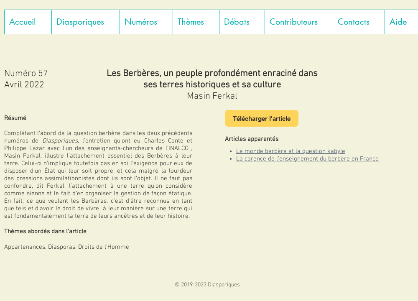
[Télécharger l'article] (261, 118)
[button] (85, 22)
